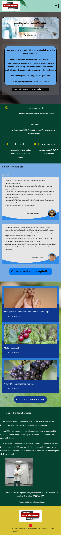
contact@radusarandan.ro (34, 500)
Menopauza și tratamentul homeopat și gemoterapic (30, 301)
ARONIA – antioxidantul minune (30, 373)
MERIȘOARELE (30, 337)
